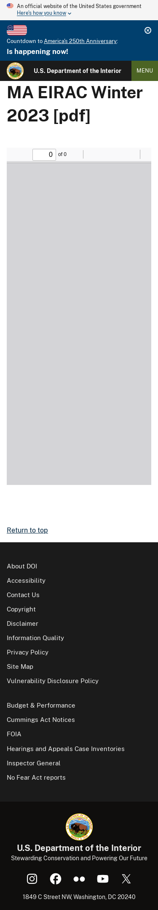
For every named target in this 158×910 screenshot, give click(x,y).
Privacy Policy (27, 652)
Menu (145, 70)
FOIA (14, 734)
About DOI (22, 566)
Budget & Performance (41, 705)
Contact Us (23, 594)
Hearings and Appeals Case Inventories (66, 748)
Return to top (27, 530)
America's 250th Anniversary (80, 41)
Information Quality (35, 637)
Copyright (21, 609)
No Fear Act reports (36, 777)
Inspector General (34, 763)
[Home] (15, 70)
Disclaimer (22, 623)
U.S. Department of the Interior (77, 70)
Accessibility (26, 580)
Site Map (20, 666)
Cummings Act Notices (41, 719)
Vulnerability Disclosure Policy (53, 680)
